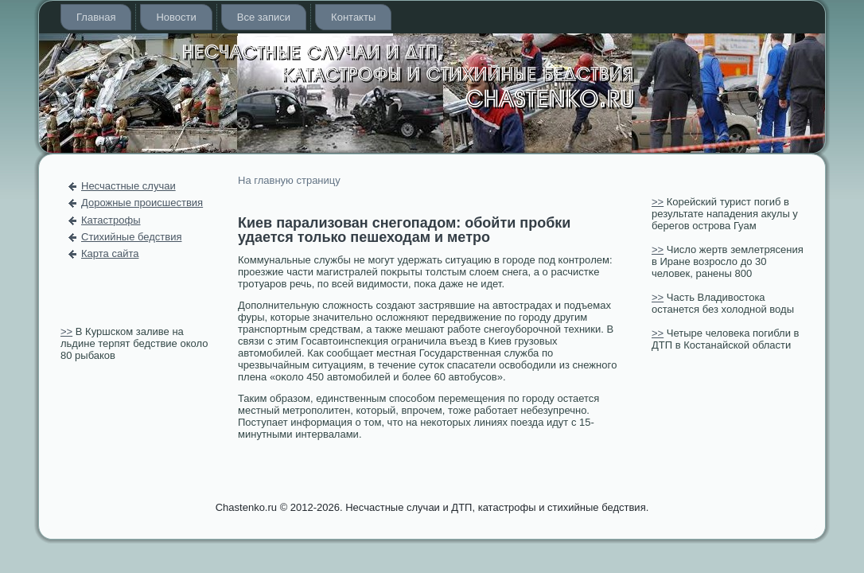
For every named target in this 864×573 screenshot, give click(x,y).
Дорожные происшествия (142, 203)
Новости (176, 17)
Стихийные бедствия (131, 237)
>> (66, 331)
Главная (95, 17)
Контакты (353, 17)
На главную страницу (289, 180)
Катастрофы (111, 220)
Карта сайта (109, 253)
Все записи (263, 17)
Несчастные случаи (128, 186)
